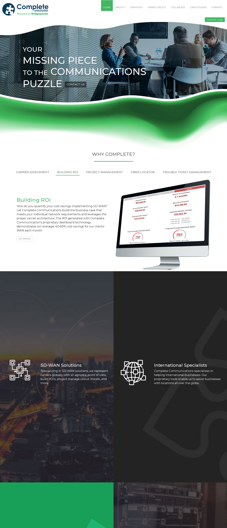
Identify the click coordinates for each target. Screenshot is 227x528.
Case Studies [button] (198, 7)
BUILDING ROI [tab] (67, 172)
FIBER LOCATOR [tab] (143, 172)
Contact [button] (217, 7)
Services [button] (136, 7)
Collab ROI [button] (178, 7)
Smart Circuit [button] (157, 7)
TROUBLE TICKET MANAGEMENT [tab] (187, 172)
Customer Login (215, 19)
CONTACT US (76, 84)
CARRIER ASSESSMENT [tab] (32, 172)
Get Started (24, 238)
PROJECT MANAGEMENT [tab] (104, 172)
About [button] (120, 7)
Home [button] (107, 7)
